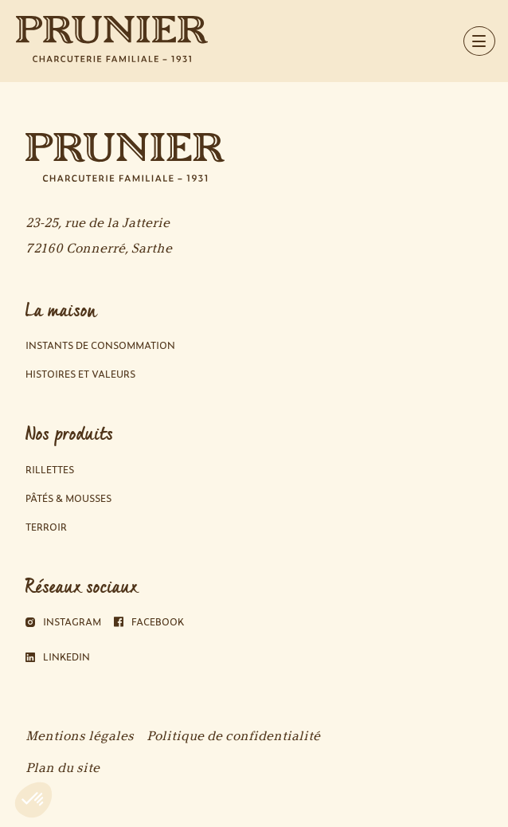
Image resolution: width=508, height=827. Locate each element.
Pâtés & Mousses (68, 498)
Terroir (46, 527)
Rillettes (49, 469)
